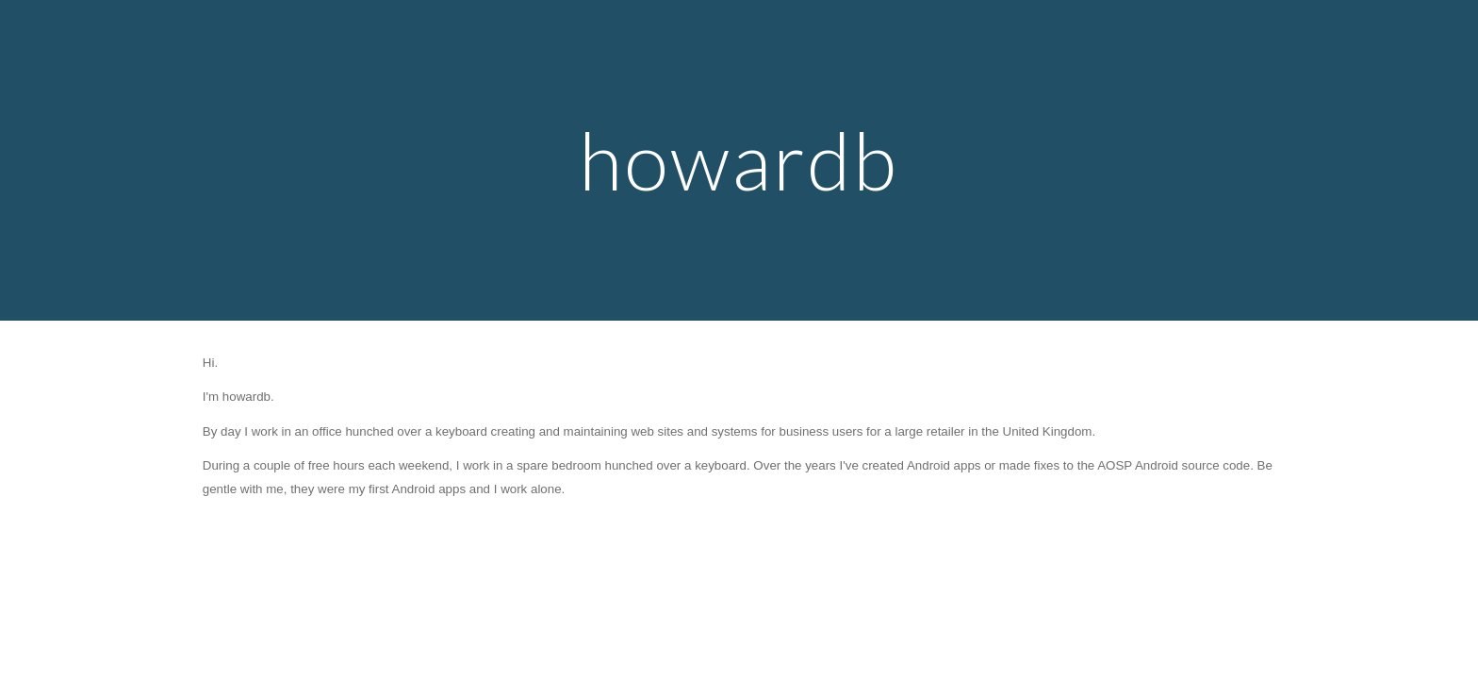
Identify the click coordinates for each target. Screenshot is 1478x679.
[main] (739, 159)
